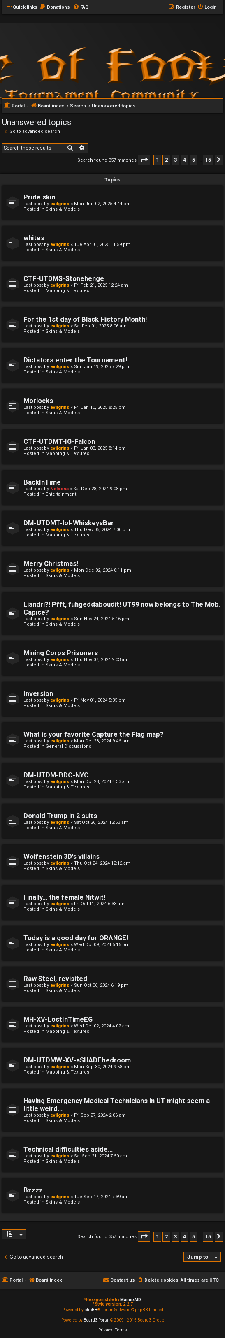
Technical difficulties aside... (68, 1149)
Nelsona (59, 489)
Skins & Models (63, 209)
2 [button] (166, 160)
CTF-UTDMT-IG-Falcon (59, 441)
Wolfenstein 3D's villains (61, 856)
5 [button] (193, 160)
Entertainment (61, 494)
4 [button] (184, 160)
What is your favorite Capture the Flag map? (93, 734)
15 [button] (208, 160)
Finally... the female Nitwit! (64, 897)
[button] (144, 160)
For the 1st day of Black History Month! (85, 319)
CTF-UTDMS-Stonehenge (63, 279)
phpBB (90, 1310)
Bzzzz (33, 1190)
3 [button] (175, 160)
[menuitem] (54, 7)
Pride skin (39, 197)
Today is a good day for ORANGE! (75, 938)
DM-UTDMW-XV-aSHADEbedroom (77, 1060)
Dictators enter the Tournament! (75, 360)
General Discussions (68, 746)
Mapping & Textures (67, 290)
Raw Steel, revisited (55, 979)
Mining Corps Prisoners (60, 653)
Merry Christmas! (50, 564)
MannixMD (130, 1299)
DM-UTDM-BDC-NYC (55, 775)
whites (33, 238)
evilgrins (60, 203)
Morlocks (38, 401)
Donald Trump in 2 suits (60, 816)
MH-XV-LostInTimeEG (58, 1019)
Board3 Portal (96, 1320)
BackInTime (42, 482)
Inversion (38, 694)
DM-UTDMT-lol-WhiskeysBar (68, 523)
